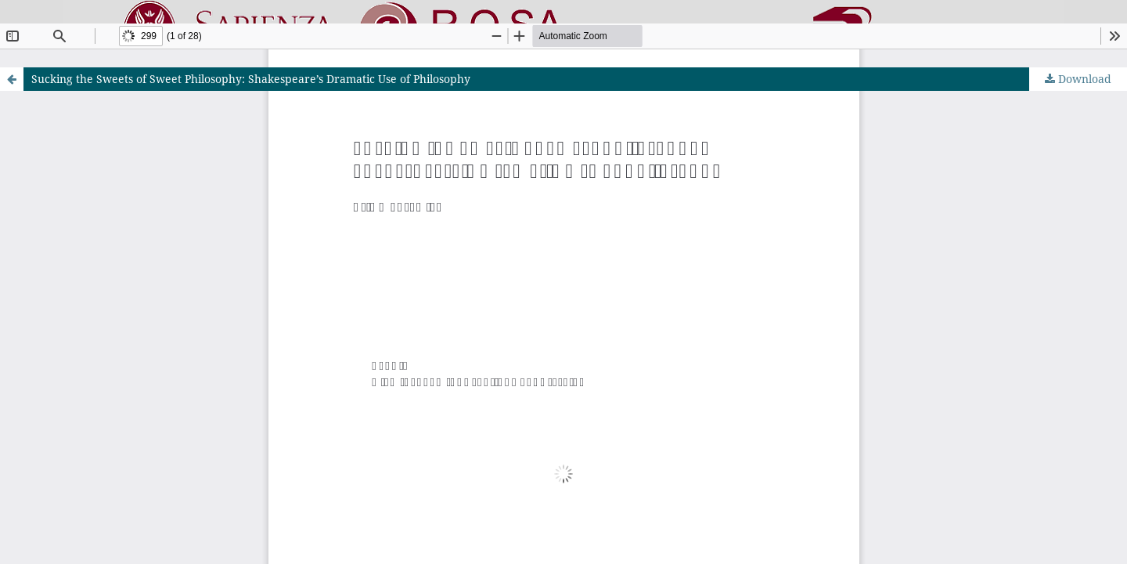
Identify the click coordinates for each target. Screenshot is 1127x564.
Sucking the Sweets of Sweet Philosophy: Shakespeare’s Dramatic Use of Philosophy (250, 78)
